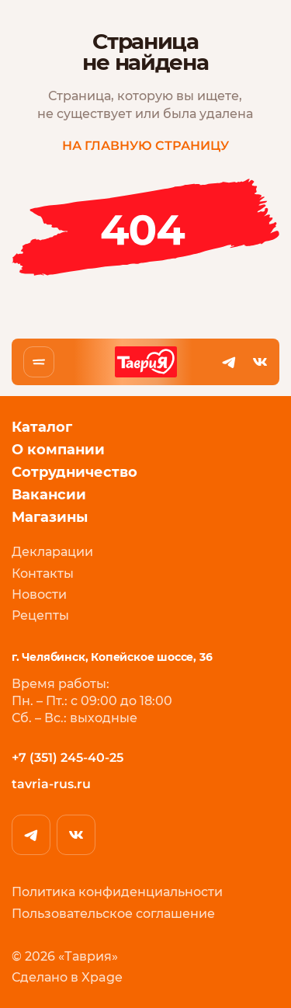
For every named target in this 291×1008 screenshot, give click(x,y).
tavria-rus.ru (51, 784)
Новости (39, 594)
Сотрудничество (74, 472)
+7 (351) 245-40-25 (67, 756)
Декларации (52, 552)
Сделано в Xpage (67, 977)
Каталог (42, 427)
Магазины (50, 517)
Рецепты (40, 615)
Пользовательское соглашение (113, 913)
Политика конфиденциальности (117, 892)
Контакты (43, 573)
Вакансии (49, 495)
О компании (58, 450)
